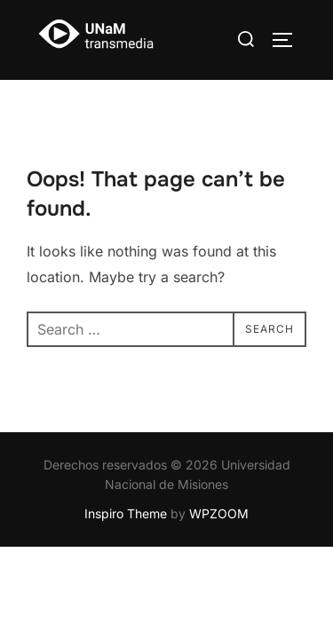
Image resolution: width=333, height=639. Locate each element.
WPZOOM (219, 514)
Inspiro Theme (125, 514)
